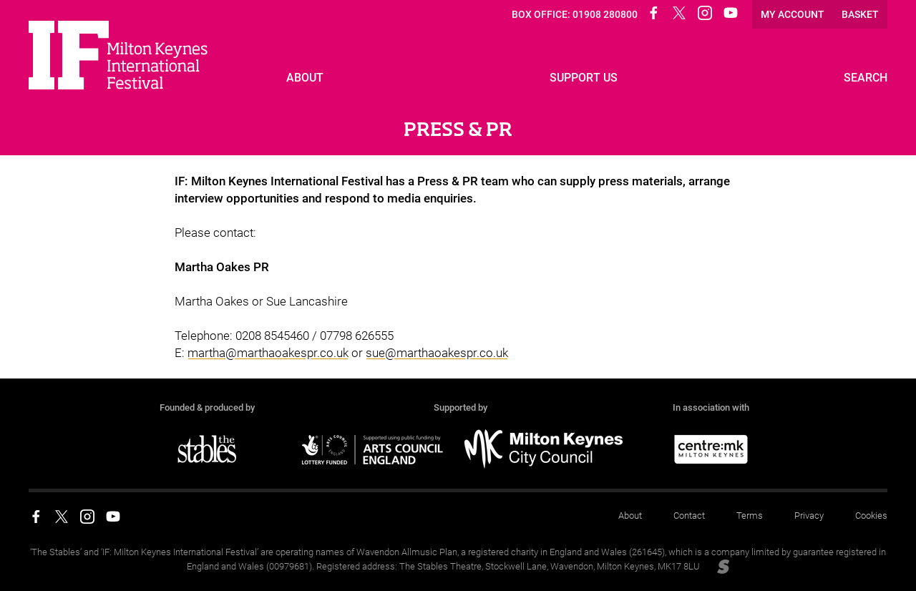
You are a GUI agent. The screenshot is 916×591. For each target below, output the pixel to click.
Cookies (871, 515)
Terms (749, 515)
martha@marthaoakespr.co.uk (268, 353)
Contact (689, 515)
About (630, 515)
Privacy (809, 515)
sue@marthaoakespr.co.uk (437, 353)
